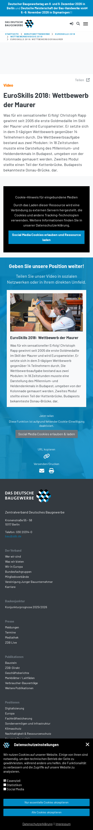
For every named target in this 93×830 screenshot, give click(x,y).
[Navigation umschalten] (85, 23)
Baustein (11, 662)
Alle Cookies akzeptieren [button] (46, 812)
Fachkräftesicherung (18, 718)
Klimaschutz (13, 728)
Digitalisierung (14, 708)
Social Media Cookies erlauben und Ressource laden (46, 237)
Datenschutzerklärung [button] (37, 824)
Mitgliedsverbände (17, 576)
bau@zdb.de (13, 536)
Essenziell (11, 781)
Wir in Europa (14, 566)
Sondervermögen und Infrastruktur (27, 723)
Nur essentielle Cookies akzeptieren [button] (46, 802)
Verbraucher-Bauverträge (21, 683)
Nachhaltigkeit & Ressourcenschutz (28, 733)
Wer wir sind (13, 556)
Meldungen (12, 627)
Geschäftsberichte (17, 673)
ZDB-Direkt (12, 668)
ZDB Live (11, 642)
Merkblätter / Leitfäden (20, 678)
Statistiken (12, 785)
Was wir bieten (14, 561)
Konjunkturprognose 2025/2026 (26, 607)
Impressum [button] (63, 824)
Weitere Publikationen (19, 688)
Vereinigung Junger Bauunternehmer (29, 581)
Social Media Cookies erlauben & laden (46, 434)
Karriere (10, 587)
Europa (9, 713)
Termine (10, 632)
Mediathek (11, 637)
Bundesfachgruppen (18, 571)
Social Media (13, 789)
